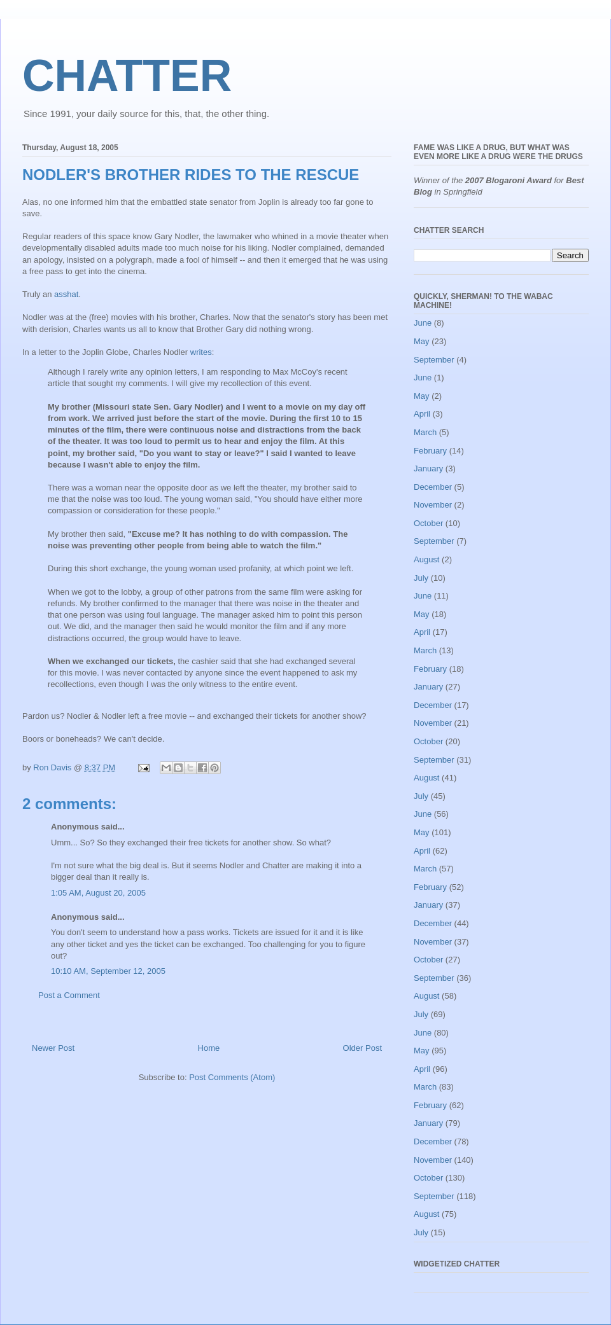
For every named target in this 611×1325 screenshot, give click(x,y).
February (430, 450)
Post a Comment (69, 995)
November (433, 505)
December (433, 487)
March (425, 432)
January (428, 468)
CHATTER (127, 76)
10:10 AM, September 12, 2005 (108, 971)
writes (201, 352)
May (422, 341)
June (423, 323)
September (434, 359)
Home (209, 1048)
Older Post (362, 1048)
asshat (66, 294)
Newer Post (53, 1048)
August (426, 559)
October (428, 523)
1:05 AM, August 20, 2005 (98, 893)
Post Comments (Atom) (232, 1077)
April (422, 414)
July (421, 578)
